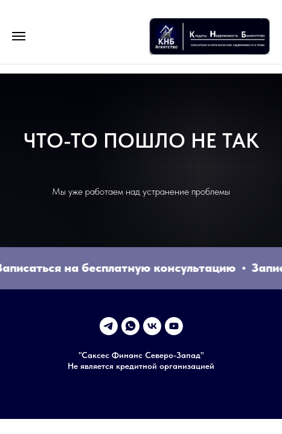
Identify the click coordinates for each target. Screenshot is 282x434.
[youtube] (174, 326)
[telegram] (109, 326)
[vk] (152, 326)
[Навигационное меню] (18, 36)
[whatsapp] (130, 326)
